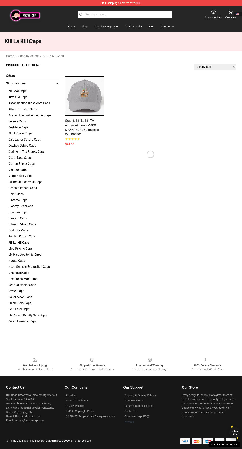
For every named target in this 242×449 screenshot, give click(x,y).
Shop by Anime (28, 56)
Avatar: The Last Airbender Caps (29, 115)
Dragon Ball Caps (20, 176)
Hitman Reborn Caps (22, 224)
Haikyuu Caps (17, 218)
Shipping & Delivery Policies (140, 395)
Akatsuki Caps (17, 97)
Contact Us (130, 411)
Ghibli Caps (16, 194)
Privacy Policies (75, 405)
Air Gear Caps (17, 91)
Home (10, 56)
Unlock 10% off (235, 432)
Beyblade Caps (18, 127)
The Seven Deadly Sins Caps (27, 315)
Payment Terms (133, 400)
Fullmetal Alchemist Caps (25, 182)
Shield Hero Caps (19, 303)
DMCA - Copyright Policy (80, 411)
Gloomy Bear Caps (20, 206)
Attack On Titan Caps (22, 109)
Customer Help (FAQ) (136, 416)
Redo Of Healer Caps (22, 285)
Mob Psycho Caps (20, 248)
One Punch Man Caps (22, 279)
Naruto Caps (16, 260)
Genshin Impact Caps (22, 188)
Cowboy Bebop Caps (22, 145)
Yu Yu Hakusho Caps (22, 321)
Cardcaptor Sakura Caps (24, 139)
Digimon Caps (17, 170)
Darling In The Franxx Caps (26, 151)
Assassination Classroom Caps (29, 103)
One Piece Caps (18, 273)
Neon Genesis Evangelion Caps (29, 267)
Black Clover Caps (20, 133)
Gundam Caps (17, 212)
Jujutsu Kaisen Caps (22, 236)
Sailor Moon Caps (20, 297)
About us (71, 395)
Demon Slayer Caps (21, 164)
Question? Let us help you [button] (224, 444)
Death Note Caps (19, 157)
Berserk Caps (17, 121)
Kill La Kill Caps (53, 56)
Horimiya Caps (18, 230)
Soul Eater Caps (18, 309)
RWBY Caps (16, 291)
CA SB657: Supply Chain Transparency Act (90, 416)
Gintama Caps (17, 200)
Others (10, 75)
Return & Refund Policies (138, 405)
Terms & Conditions (77, 400)
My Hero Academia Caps (24, 254)
